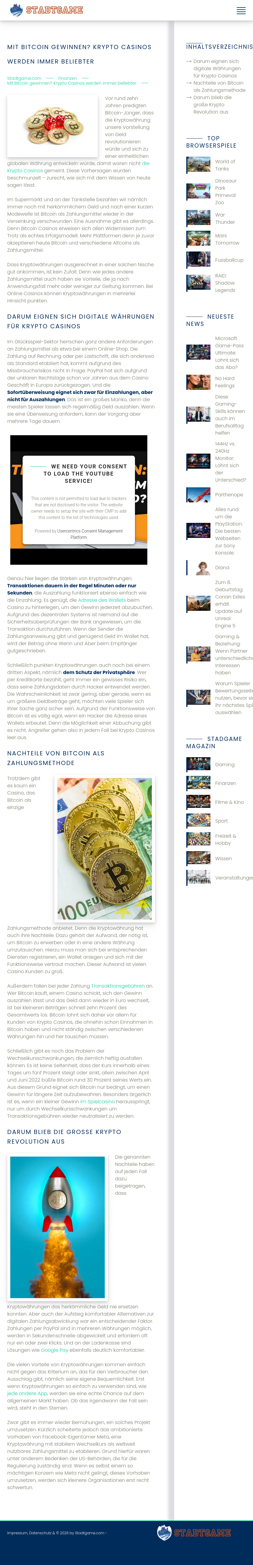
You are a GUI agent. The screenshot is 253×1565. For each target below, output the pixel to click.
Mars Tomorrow (212, 239)
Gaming (210, 764)
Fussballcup (215, 260)
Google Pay (54, 1350)
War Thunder (210, 218)
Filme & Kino (215, 802)
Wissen (209, 858)
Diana (207, 567)
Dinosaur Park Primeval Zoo (211, 191)
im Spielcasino (97, 1101)
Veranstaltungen (216, 878)
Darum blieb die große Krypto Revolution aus (213, 104)
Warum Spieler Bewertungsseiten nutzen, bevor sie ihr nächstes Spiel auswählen (216, 698)
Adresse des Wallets (102, 600)
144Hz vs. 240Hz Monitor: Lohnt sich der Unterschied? (216, 461)
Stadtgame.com (89, 1532)
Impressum (17, 1532)
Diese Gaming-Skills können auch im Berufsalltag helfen (215, 414)
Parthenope (214, 494)
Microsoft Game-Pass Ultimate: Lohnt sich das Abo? (215, 353)
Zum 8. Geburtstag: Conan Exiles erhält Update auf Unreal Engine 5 (215, 604)
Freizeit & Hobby (211, 839)
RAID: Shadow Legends (210, 283)
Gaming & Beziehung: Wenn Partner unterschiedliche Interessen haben (216, 654)
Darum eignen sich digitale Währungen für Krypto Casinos (217, 68)
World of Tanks (210, 165)
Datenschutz (40, 1532)
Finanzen (211, 783)
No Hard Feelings (210, 382)
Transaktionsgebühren (118, 985)
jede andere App (27, 1393)
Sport (207, 821)
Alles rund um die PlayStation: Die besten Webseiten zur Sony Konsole (214, 531)
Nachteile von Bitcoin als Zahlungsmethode (219, 87)
